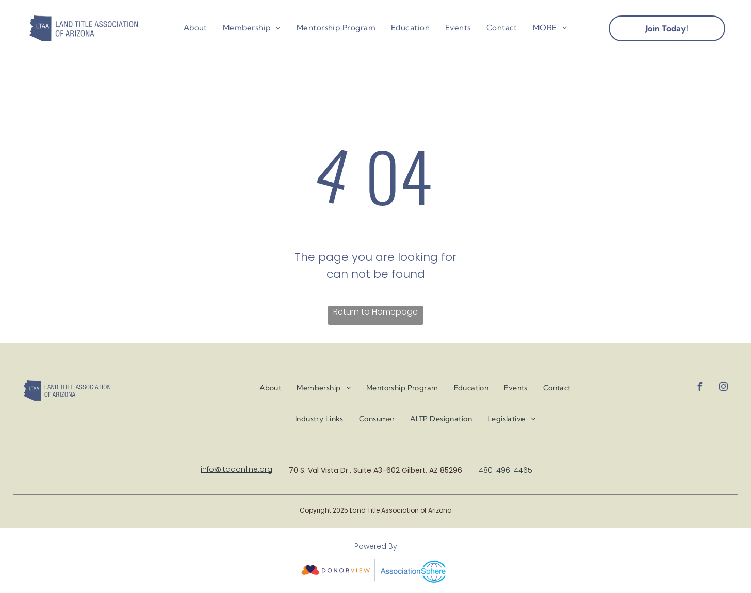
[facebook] (700, 388)
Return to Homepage (375, 312)
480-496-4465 (505, 470)
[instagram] (723, 388)
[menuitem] (195, 28)
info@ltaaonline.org (236, 469)
